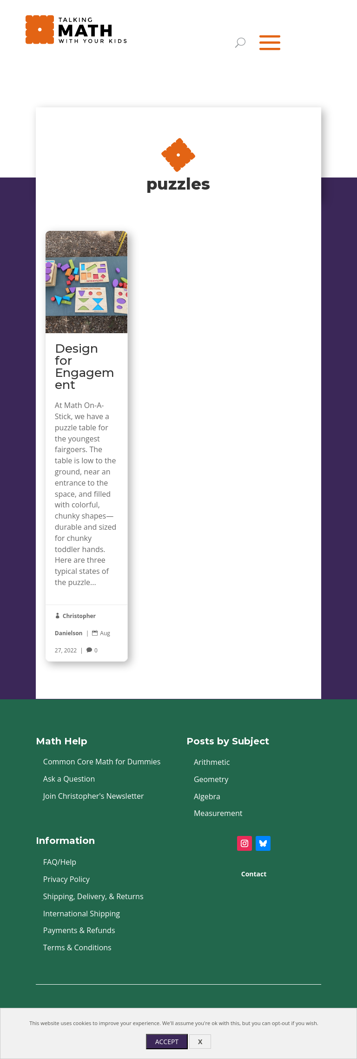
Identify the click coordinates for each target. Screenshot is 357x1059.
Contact (254, 873)
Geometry (211, 779)
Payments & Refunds (79, 930)
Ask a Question (69, 779)
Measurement (218, 813)
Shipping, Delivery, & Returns (93, 896)
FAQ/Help (59, 862)
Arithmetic (212, 762)
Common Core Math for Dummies (102, 761)
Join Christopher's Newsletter (93, 796)
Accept (166, 1041)
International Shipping (81, 913)
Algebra (207, 796)
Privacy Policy (66, 879)
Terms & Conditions (77, 947)
